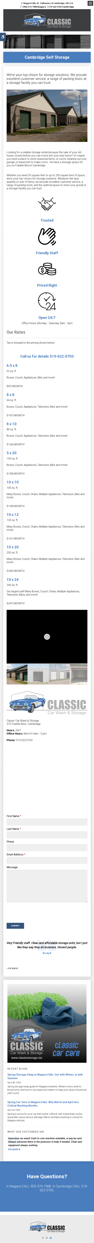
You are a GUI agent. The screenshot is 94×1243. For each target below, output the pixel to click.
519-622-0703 (55, 7)
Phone (10, 841)
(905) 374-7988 (29, 7)
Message (12, 867)
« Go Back (12, 968)
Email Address (16, 854)
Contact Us (47, 1197)
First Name (14, 816)
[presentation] (26, 913)
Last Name (14, 828)
